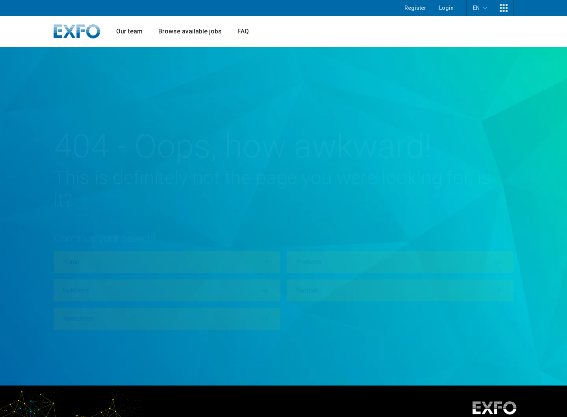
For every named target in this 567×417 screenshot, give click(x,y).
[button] (503, 8)
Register (415, 8)
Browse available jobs (190, 31)
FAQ (243, 31)
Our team (129, 31)
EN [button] (480, 7)
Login (446, 8)
